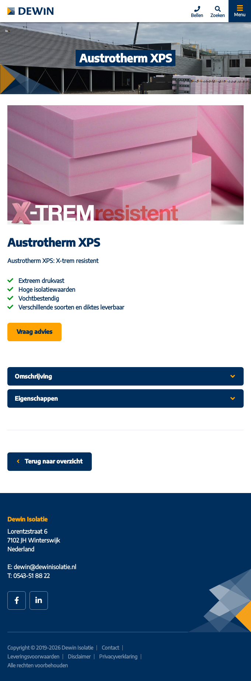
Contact (110, 647)
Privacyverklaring (118, 656)
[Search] (217, 11)
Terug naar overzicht (50, 461)
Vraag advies (34, 331)
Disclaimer (79, 656)
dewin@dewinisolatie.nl (45, 567)
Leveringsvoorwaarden (33, 656)
